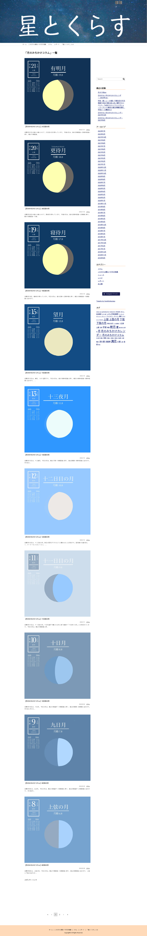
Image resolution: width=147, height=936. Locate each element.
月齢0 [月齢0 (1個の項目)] (101, 338)
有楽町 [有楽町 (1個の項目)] (119, 338)
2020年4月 (101, 191)
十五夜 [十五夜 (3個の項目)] (122, 323)
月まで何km (102, 92)
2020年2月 (101, 197)
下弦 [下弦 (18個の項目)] (122, 319)
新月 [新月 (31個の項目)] (113, 327)
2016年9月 (101, 258)
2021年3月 (101, 158)
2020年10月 (102, 173)
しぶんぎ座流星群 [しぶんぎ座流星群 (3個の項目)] (112, 314)
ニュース (101, 275)
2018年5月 (101, 234)
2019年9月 (101, 206)
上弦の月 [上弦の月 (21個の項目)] (114, 319)
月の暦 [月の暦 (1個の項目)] (98, 338)
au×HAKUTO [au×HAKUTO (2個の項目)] (105, 312)
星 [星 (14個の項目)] (117, 327)
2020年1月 (101, 200)
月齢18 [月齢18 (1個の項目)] (112, 338)
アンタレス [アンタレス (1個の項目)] (121, 314)
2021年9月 (101, 140)
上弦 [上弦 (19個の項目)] (106, 319)
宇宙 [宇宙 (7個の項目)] (105, 327)
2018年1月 (101, 237)
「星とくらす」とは (67, 44)
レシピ (100, 278)
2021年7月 (101, 146)
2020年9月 (101, 176)
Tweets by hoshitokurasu (105, 301)
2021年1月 (101, 164)
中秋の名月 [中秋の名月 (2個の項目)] (110, 323)
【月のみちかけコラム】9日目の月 (36, 783)
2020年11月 (102, 170)
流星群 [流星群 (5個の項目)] (108, 341)
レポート (57, 44)
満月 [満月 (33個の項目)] (114, 341)
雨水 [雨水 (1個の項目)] (99, 344)
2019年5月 (101, 219)
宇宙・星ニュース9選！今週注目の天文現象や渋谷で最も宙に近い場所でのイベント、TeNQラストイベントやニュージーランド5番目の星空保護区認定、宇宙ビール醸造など (111, 105)
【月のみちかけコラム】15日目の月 (37, 373)
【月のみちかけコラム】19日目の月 (37, 291)
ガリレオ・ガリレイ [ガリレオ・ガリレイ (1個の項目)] (101, 316)
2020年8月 (101, 179)
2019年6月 (101, 216)
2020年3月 (101, 194)
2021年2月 (101, 161)
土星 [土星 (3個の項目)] (97, 327)
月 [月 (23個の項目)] (99, 331)
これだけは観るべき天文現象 (37, 44)
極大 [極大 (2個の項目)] (97, 342)
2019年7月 (101, 212)
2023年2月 (101, 134)
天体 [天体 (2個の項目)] (101, 327)
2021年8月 (101, 143)
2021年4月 (101, 155)
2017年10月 (102, 243)
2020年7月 (101, 182)
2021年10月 (102, 137)
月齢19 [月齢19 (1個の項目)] (116, 338)
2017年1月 (101, 249)
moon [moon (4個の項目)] (118, 311)
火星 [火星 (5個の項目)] (119, 341)
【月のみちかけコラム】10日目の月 (37, 701)
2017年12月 (102, 240)
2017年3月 (101, 246)
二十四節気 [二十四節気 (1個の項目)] (116, 323)
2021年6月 (101, 149)
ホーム (25, 44)
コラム (50, 44)
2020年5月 (101, 188)
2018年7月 (101, 231)
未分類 (100, 284)
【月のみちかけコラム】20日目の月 (37, 209)
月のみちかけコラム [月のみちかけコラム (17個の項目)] (113, 335)
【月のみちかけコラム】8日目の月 (36, 865)
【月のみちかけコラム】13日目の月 (37, 455)
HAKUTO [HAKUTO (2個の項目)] (112, 312)
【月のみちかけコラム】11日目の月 (37, 619)
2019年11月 (102, 203)
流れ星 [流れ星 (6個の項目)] (102, 341)
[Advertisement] (40, 894)
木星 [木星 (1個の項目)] (123, 338)
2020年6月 (101, 185)
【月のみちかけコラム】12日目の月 (37, 537)
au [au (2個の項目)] (100, 312)
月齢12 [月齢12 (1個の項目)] (108, 338)
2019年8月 (101, 209)
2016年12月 (102, 252)
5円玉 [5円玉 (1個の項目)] (97, 312)
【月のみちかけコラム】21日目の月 (37, 126)
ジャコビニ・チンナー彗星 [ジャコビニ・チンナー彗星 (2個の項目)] (114, 316)
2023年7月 (101, 131)
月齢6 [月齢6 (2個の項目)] (104, 338)
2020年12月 (102, 167)
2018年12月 (102, 225)
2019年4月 (101, 222)
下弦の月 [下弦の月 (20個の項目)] (101, 323)
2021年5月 (101, 152)
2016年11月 (102, 255)
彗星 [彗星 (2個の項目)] (108, 327)
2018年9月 (101, 228)
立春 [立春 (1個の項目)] (122, 342)
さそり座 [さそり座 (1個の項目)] (104, 314)
